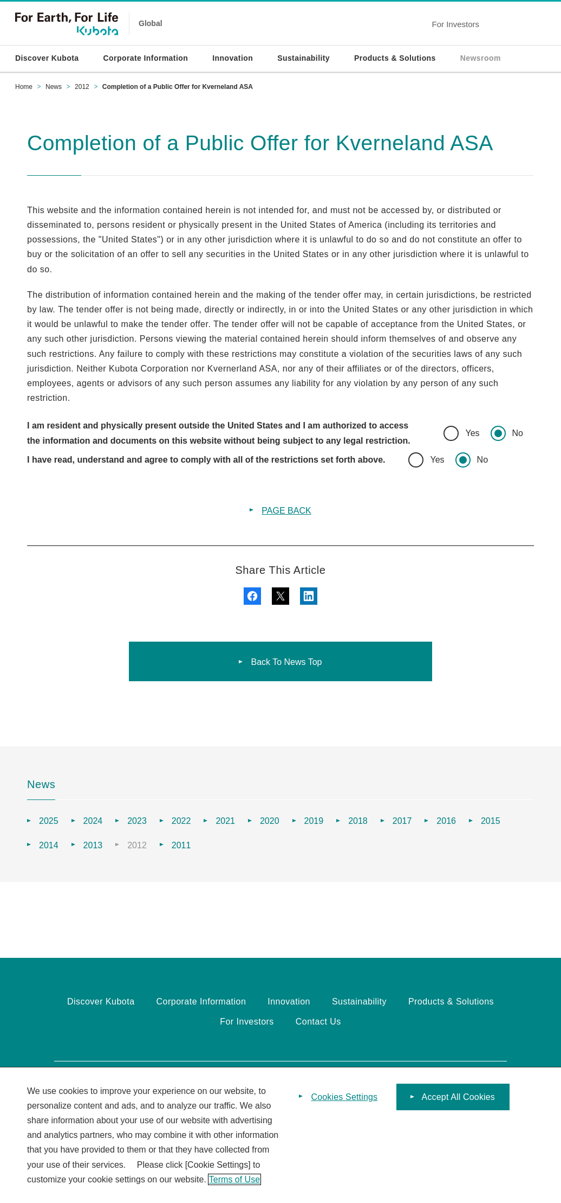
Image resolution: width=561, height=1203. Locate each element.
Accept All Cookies (458, 1097)
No (517, 433)
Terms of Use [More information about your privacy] (234, 1179)
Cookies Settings (344, 1097)
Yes (472, 433)
